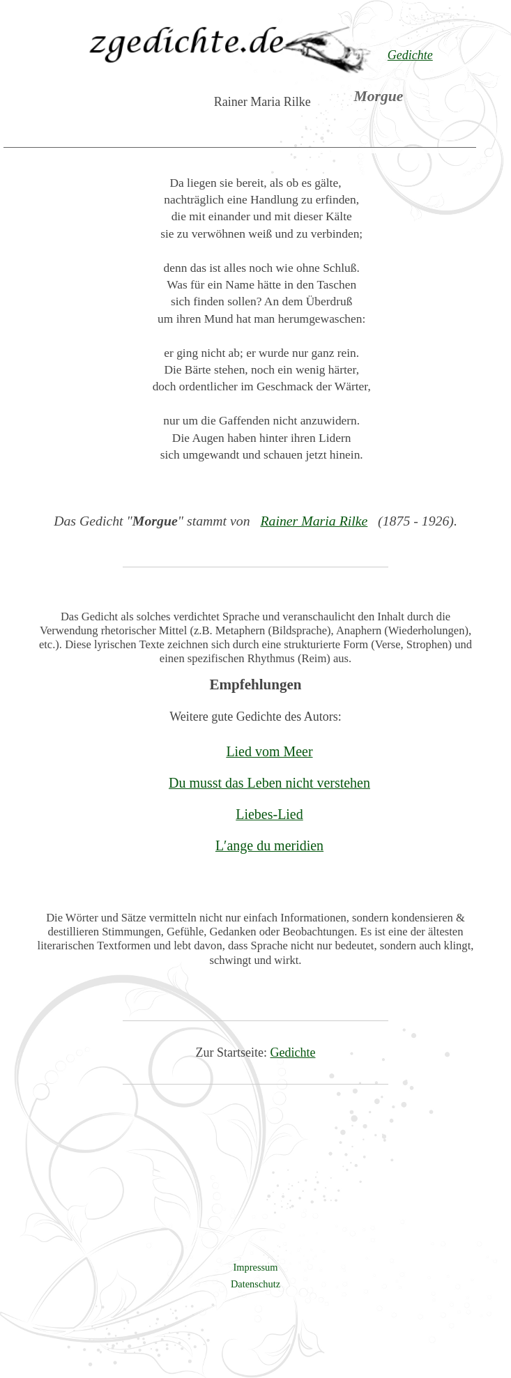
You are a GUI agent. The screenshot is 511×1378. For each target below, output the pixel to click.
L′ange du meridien (269, 845)
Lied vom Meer (269, 751)
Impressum (256, 1267)
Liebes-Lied (269, 814)
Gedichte (293, 1052)
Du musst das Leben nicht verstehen (269, 782)
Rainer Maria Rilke (313, 520)
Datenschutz (255, 1283)
